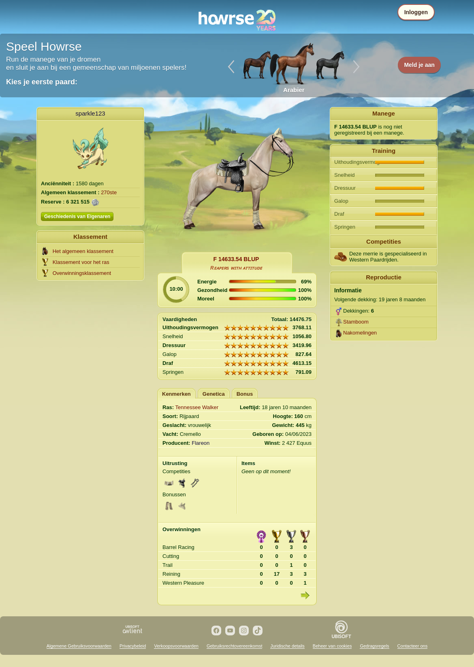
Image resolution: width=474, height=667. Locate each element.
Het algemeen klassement (83, 251)
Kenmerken (176, 394)
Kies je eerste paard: (41, 82)
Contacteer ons (412, 645)
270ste (109, 192)
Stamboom (356, 322)
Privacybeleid (133, 645)
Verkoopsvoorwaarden (176, 645)
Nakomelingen (360, 333)
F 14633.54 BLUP (236, 259)
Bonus (245, 394)
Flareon (200, 443)
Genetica (214, 394)
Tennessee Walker (196, 407)
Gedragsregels (374, 645)
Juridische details (287, 645)
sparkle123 (90, 113)
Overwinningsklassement (82, 273)
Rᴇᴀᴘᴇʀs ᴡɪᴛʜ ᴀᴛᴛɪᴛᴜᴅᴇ (236, 268)
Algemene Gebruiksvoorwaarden (79, 645)
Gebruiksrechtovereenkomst (235, 645)
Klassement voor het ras (81, 262)
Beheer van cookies (332, 645)
